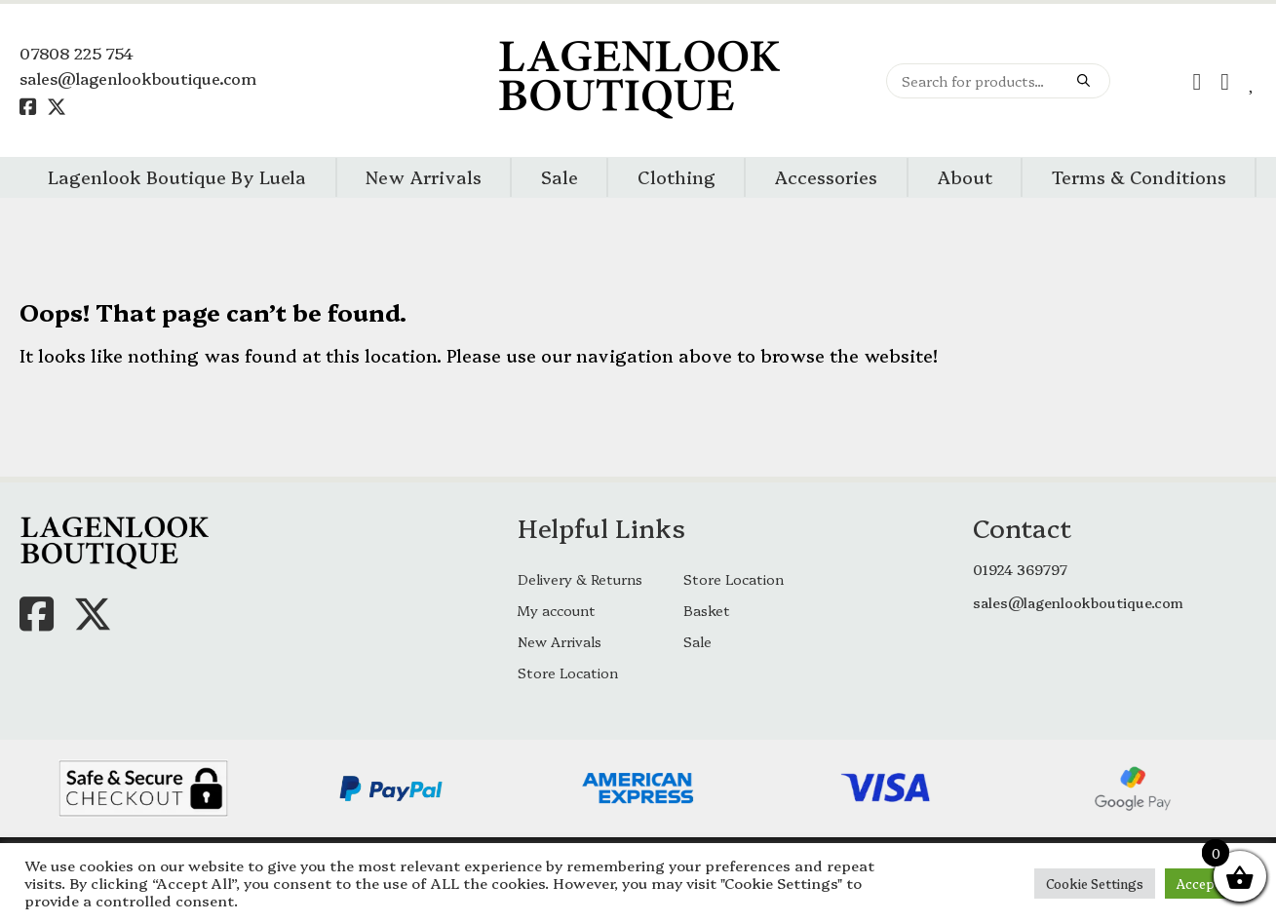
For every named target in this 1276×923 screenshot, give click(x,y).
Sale (559, 177)
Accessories (825, 177)
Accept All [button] (1208, 883)
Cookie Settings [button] (1094, 883)
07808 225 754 (76, 52)
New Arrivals (424, 177)
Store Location (733, 579)
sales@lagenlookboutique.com (137, 78)
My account (557, 610)
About (964, 177)
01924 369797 (1020, 569)
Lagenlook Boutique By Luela (177, 177)
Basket (706, 610)
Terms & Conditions (1139, 177)
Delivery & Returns (580, 579)
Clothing (676, 177)
